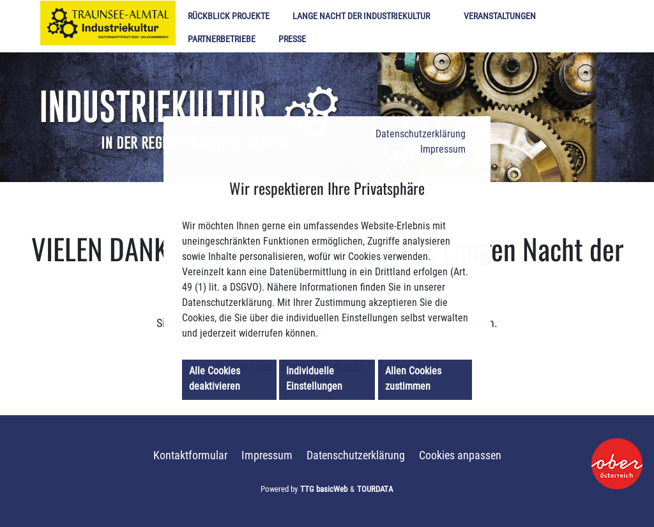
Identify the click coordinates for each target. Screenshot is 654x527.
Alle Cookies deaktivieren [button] (214, 378)
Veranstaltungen (500, 16)
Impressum (443, 149)
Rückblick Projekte (229, 16)
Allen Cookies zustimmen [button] (413, 378)
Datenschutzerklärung (421, 134)
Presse (292, 39)
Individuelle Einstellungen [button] (314, 378)
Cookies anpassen (460, 455)
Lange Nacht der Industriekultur (361, 16)
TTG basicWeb (323, 489)
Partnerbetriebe (221, 39)
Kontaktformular (190, 455)
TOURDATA (375, 489)
